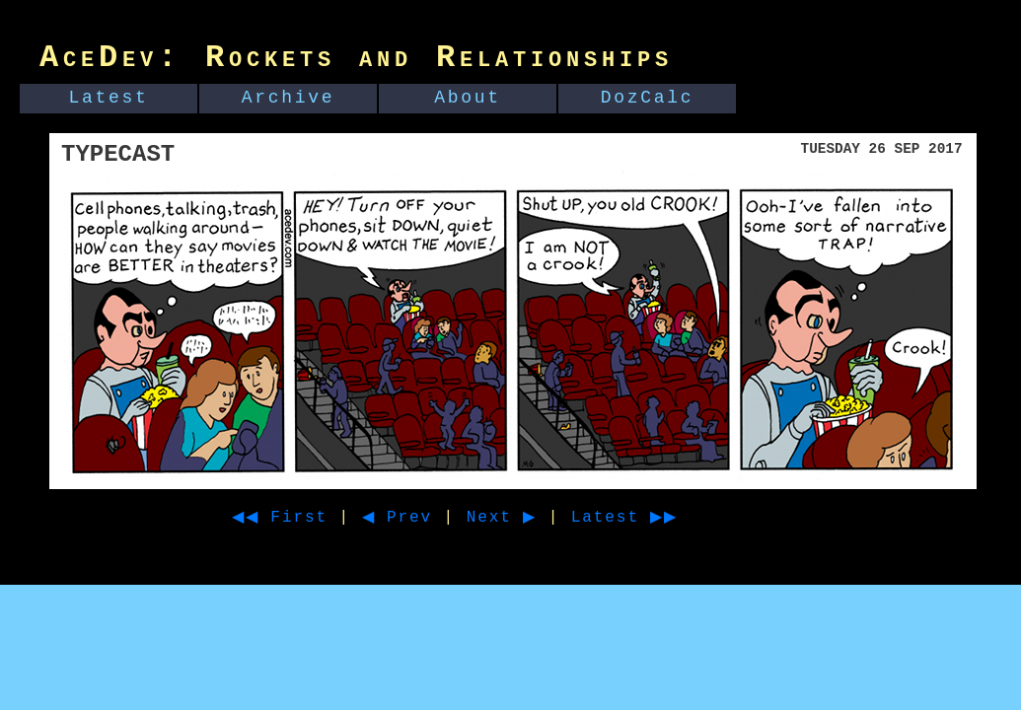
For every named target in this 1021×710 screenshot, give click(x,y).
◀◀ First (286, 518)
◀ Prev (415, 518)
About (467, 97)
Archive (288, 97)
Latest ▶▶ (660, 518)
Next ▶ (526, 518)
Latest (109, 97)
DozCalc (647, 97)
